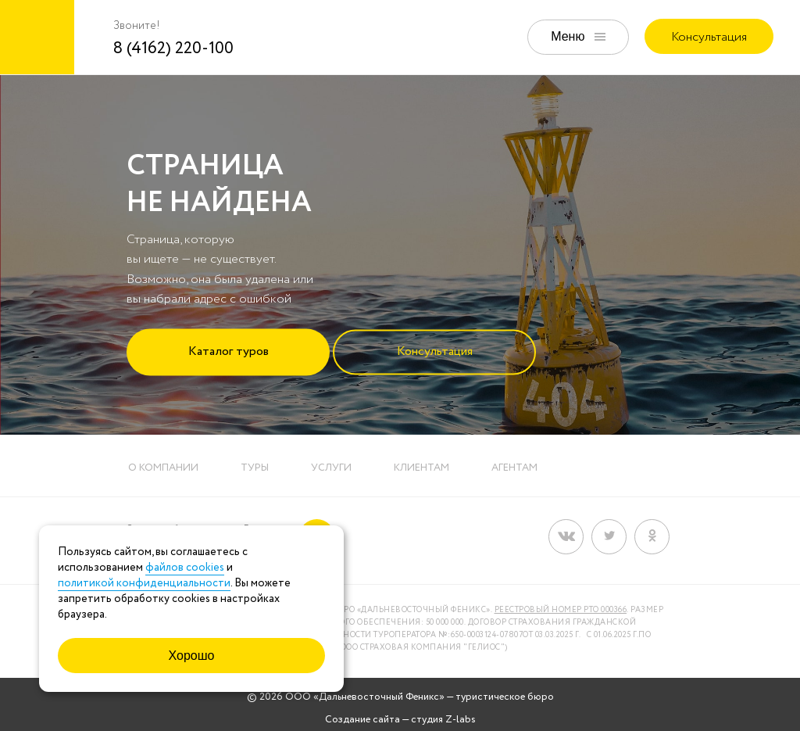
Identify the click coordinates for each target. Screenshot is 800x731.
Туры (255, 467)
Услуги (331, 467)
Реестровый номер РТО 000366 (561, 610)
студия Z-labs (443, 719)
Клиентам (421, 467)
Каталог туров (228, 351)
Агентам (514, 467)
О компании (163, 467)
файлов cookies (184, 567)
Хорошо (192, 655)
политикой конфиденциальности (144, 583)
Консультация (709, 37)
